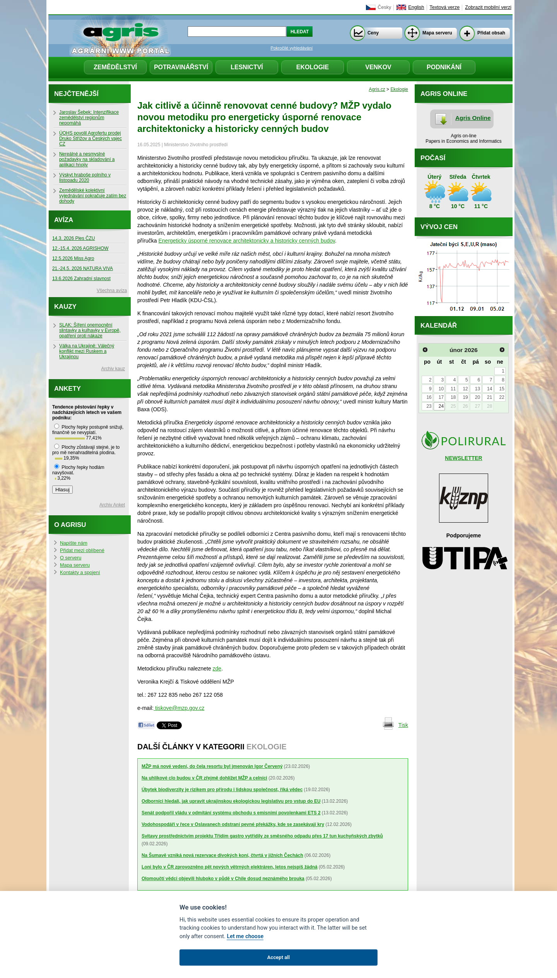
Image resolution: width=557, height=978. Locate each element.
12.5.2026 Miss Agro (73, 258)
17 (441, 397)
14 (489, 389)
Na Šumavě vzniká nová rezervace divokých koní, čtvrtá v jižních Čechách (222, 855)
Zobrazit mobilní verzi (488, 7)
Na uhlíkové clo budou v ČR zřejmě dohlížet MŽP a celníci (204, 778)
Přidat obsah (491, 33)
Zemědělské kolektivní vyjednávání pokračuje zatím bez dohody (92, 196)
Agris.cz (377, 89)
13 (477, 389)
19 (465, 397)
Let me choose (245, 936)
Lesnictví (247, 67)
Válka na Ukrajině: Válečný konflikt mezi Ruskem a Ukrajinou (86, 351)
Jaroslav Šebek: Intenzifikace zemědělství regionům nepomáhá (89, 117)
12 (465, 389)
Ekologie (312, 67)
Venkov (378, 67)
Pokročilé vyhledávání (292, 48)
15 (501, 389)
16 (428, 397)
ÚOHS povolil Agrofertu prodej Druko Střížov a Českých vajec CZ (90, 138)
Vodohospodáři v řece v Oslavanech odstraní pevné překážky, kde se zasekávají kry (233, 824)
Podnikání (444, 67)
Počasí (432, 158)
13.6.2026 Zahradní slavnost (81, 278)
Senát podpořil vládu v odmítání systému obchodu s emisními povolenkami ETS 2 (231, 813)
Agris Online (473, 118)
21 (489, 397)
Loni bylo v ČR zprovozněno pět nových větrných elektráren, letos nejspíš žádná (230, 867)
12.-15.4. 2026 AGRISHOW (80, 248)
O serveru (70, 558)
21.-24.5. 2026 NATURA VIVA (82, 268)
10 (441, 389)
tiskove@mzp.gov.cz (179, 708)
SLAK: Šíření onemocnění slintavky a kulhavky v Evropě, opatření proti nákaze (90, 330)
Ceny (373, 33)
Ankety (67, 388)
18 (453, 397)
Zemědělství (115, 67)
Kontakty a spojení (80, 572)
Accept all (278, 957)
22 (501, 397)
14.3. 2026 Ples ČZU (73, 238)
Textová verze (445, 7)
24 (441, 406)
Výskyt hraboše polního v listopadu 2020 (85, 177)
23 (428, 406)
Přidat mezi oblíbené (82, 550)
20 (477, 397)
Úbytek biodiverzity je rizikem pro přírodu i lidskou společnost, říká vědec (222, 789)
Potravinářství (181, 67)
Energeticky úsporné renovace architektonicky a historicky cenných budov (246, 241)
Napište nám (73, 543)
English (416, 7)
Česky (384, 7)
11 (453, 389)
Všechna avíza (112, 290)
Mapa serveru (437, 33)
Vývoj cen (439, 227)
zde (217, 668)
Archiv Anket (112, 505)
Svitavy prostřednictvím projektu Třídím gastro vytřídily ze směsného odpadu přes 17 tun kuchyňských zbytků (262, 836)
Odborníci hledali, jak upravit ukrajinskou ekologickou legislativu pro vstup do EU (231, 801)
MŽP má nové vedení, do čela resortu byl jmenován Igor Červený (212, 766)
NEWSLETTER (463, 458)
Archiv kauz (113, 368)
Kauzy (65, 306)
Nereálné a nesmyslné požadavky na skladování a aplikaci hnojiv (86, 159)
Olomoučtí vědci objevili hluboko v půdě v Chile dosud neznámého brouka (223, 878)
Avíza (63, 220)
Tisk (403, 725)
